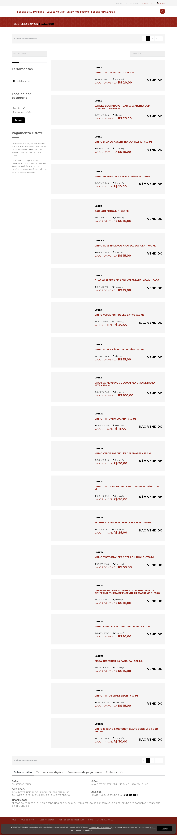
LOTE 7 (98, 310)
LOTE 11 (99, 448)
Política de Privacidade (100, 827)
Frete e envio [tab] (114, 772)
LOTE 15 (99, 585)
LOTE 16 (99, 621)
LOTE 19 (99, 724)
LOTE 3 (98, 137)
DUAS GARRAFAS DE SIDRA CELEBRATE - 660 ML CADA (127, 280)
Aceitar (164, 829)
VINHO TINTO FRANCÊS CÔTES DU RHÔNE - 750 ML (125, 557)
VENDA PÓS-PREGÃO (78, 12)
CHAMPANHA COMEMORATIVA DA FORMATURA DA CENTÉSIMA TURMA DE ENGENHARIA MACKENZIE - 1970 (127, 591)
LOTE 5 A (99, 240)
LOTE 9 (98, 378)
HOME (15, 24)
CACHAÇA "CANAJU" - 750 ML (112, 211)
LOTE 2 (98, 101)
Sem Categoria (22, 112)
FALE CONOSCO (131, 3)
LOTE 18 (99, 690)
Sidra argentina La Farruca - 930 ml (119, 661)
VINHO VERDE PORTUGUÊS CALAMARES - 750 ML (123, 453)
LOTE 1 (98, 67)
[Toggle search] (162, 11)
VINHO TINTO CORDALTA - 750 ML (115, 72)
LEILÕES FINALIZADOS (103, 12)
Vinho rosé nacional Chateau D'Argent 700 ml (125, 245)
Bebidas (18, 108)
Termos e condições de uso (71, 820)
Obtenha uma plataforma (100, 820)
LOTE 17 (99, 656)
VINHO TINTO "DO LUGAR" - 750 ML (115, 419)
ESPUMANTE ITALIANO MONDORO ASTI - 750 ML (123, 522)
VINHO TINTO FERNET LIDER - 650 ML (117, 695)
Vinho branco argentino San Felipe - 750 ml (124, 142)
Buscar (18, 120)
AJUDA (119, 3)
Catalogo (21, 81)
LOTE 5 (98, 206)
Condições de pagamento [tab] (84, 772)
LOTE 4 (99, 171)
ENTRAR (160, 3)
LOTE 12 (99, 481)
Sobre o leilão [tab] (23, 772)
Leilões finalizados (46, 820)
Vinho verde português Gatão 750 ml (119, 315)
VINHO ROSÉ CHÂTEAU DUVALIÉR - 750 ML (119, 349)
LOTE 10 (99, 414)
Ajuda (14, 820)
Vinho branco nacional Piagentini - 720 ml (123, 626)
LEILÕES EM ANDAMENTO (30, 12)
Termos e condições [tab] (49, 772)
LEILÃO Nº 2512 (29, 24)
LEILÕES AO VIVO (55, 12)
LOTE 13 (99, 517)
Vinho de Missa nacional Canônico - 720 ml (123, 176)
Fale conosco (27, 820)
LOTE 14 (99, 552)
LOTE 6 (98, 275)
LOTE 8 (98, 344)
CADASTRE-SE (147, 3)
